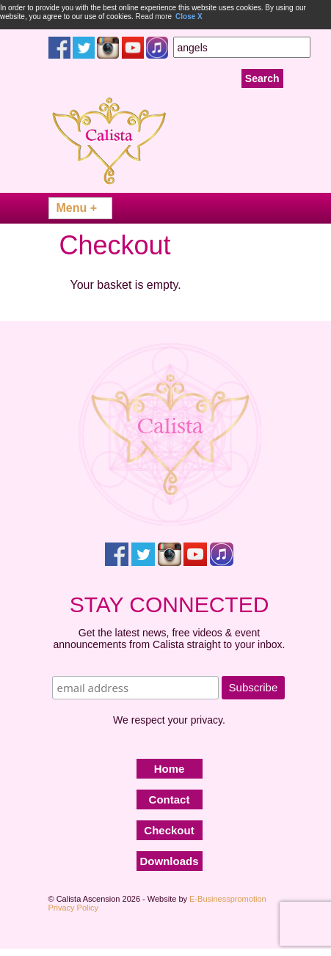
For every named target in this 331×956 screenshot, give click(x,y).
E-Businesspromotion (227, 898)
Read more (154, 16)
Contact (169, 799)
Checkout (169, 830)
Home (169, 768)
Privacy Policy (73, 907)
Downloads (169, 861)
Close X (189, 16)
